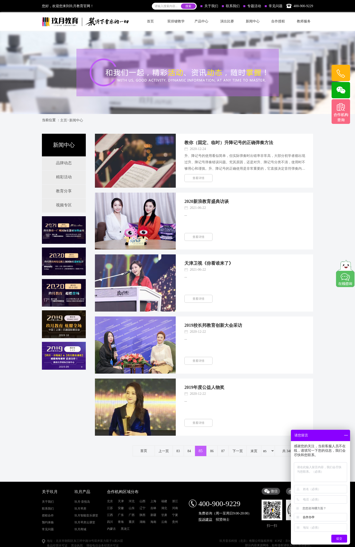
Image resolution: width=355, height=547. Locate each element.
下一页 (237, 451)
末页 (253, 451)
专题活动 (252, 6)
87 (223, 451)
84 (189, 451)
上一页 (164, 451)
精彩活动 (64, 177)
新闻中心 (76, 120)
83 (178, 451)
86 (212, 451)
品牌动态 (64, 163)
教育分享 (64, 191)
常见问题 (274, 6)
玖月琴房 (80, 536)
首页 (150, 21)
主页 (63, 120)
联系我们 (231, 6)
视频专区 (64, 205)
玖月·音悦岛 (82, 529)
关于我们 (209, 6)
